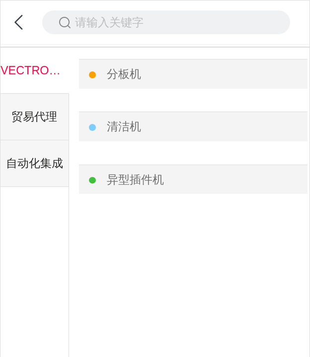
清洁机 (124, 126)
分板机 (124, 73)
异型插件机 (135, 179)
